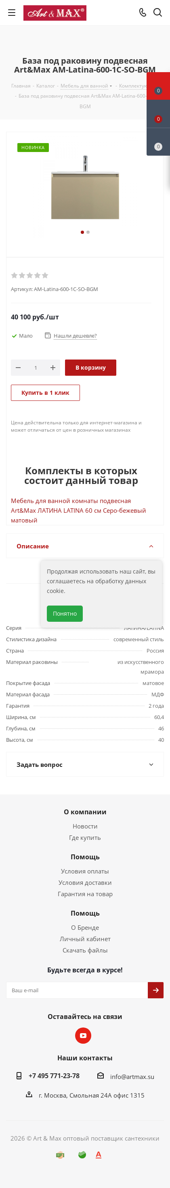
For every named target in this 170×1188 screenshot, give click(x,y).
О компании (85, 811)
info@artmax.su (132, 1076)
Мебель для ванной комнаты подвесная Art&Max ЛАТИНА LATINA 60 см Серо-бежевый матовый (78, 510)
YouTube (83, 1035)
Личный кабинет (85, 939)
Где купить (85, 837)
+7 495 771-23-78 (54, 1075)
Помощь (85, 856)
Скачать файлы (85, 950)
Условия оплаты (85, 871)
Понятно (65, 613)
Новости (85, 826)
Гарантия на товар (85, 894)
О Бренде (85, 927)
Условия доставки (85, 882)
